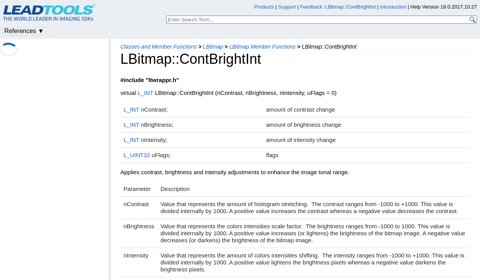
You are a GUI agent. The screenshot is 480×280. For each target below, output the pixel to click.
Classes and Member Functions (158, 47)
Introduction (393, 7)
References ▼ (24, 31)
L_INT (145, 92)
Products (264, 7)
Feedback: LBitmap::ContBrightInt (338, 7)
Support (287, 7)
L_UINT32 (136, 155)
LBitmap (213, 47)
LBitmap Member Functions (262, 47)
